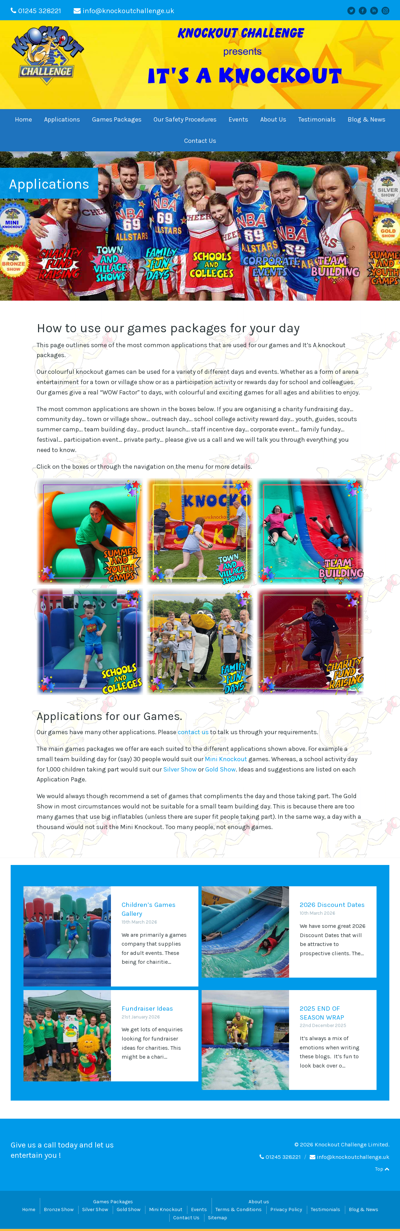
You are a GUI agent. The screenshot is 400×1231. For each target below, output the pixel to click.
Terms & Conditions (238, 1212)
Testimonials (317, 119)
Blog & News (366, 119)
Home (23, 119)
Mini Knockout (226, 759)
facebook (365, 10)
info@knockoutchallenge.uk (128, 11)
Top (382, 1171)
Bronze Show (59, 1212)
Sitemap (217, 1219)
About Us (273, 119)
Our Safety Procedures (185, 119)
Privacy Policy (286, 1212)
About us (259, 1203)
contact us (193, 732)
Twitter (354, 10)
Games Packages (117, 119)
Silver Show (180, 769)
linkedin (377, 10)
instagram (388, 10)
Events (238, 119)
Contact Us (200, 141)
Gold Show (220, 769)
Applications (62, 119)
